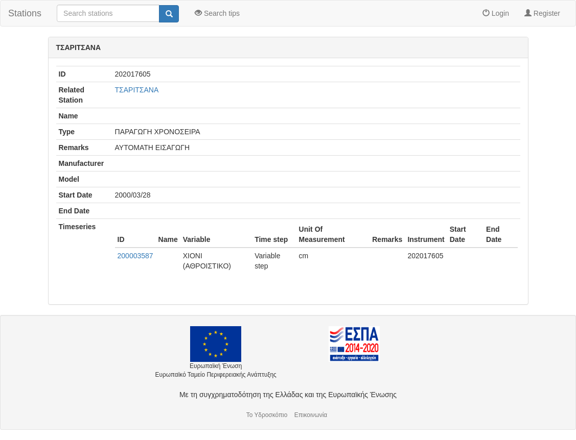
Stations (24, 13)
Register (542, 13)
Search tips (217, 13)
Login (495, 13)
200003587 (135, 256)
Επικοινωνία (311, 415)
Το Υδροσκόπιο (267, 415)
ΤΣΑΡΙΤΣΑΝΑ (137, 90)
